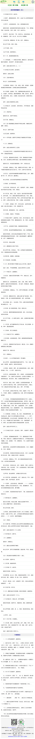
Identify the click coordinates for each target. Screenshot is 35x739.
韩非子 (19, 736)
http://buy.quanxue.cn (12, 727)
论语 (14, 736)
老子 (16, 736)
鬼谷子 (22, 736)
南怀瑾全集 (10, 736)
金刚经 (25, 736)
